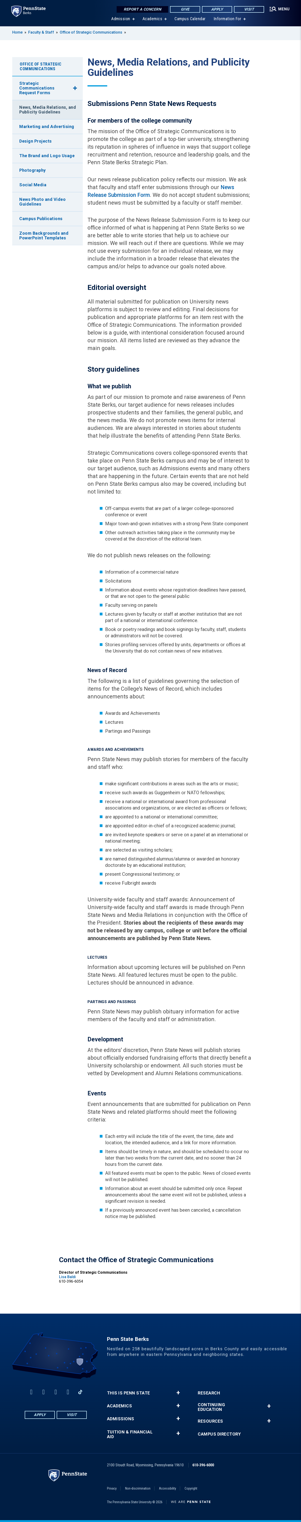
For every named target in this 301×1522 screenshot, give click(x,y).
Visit (249, 9)
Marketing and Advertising (46, 126)
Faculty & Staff (41, 32)
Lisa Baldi (67, 1277)
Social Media (32, 184)
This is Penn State (128, 1393)
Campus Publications (41, 218)
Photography (32, 170)
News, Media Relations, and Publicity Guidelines (47, 109)
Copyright (191, 1488)
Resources (210, 1421)
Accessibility (167, 1488)
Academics (152, 18)
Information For (228, 18)
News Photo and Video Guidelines (42, 201)
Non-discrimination (137, 1488)
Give (185, 9)
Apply (217, 9)
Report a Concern (142, 9)
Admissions (120, 1419)
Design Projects (35, 141)
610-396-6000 (203, 1465)
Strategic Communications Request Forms (36, 88)
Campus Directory (219, 1434)
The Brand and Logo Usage (47, 155)
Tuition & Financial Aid (130, 1434)
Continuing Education (211, 1407)
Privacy (112, 1488)
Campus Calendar (190, 18)
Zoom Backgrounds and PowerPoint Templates (43, 235)
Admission (120, 18)
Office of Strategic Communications (91, 32)
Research (209, 1393)
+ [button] (178, 1393)
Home (17, 32)
